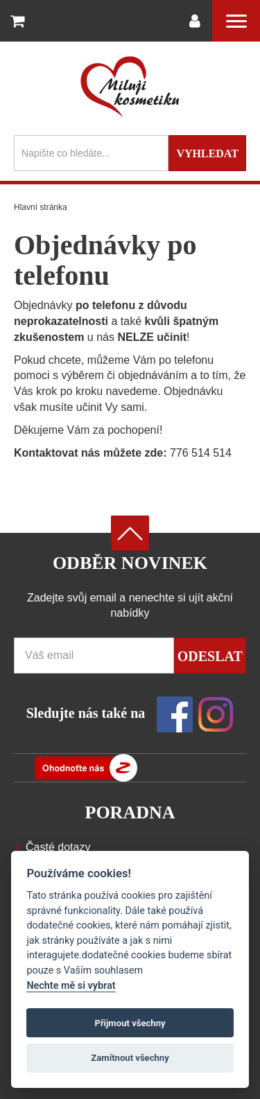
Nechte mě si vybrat (70, 986)
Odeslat (210, 656)
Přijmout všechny (129, 1023)
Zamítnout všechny (129, 1058)
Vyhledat (207, 153)
